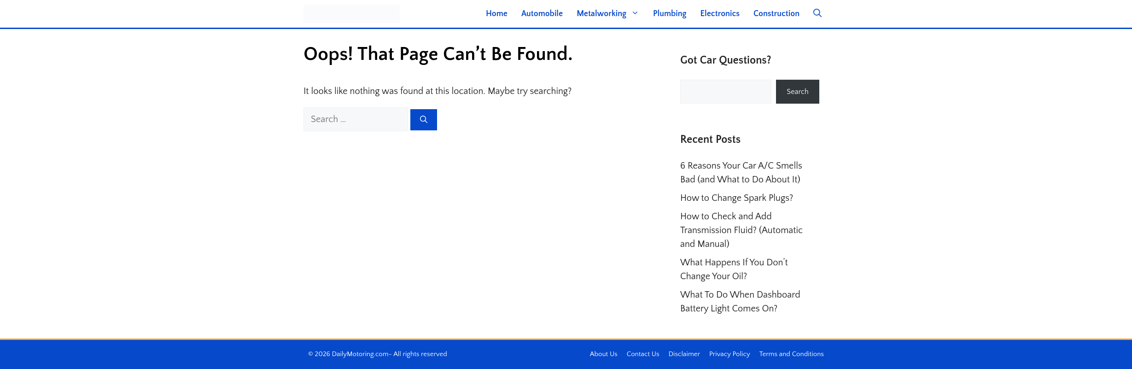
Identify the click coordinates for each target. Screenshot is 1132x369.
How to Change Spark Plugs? (736, 198)
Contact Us (643, 354)
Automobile (542, 13)
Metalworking (611, 14)
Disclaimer (684, 354)
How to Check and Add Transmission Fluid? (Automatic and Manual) (741, 230)
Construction (776, 13)
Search (797, 92)
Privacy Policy (729, 354)
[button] (817, 14)
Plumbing (670, 13)
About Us (604, 354)
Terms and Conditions (791, 354)
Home (497, 13)
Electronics (720, 13)
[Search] (423, 119)
